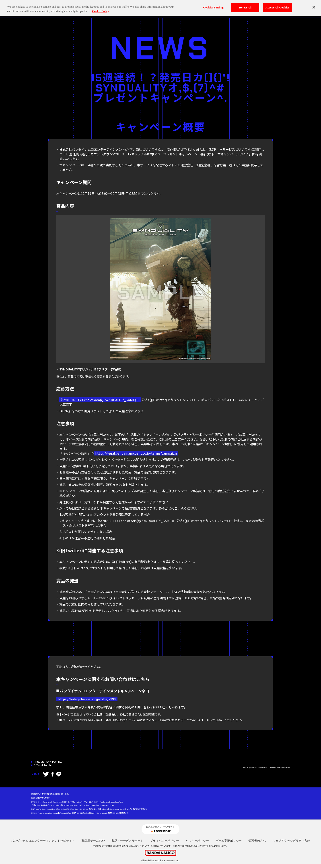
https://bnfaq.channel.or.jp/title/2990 (87, 699)
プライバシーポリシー (164, 840)
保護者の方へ (257, 840)
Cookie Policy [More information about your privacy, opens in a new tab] (100, 7)
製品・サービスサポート (127, 840)
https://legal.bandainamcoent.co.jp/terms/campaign (136, 453)
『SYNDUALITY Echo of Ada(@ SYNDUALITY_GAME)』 (100, 399)
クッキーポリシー (197, 840)
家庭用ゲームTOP (93, 840)
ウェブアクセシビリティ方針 (291, 840)
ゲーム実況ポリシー (229, 840)
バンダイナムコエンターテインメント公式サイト (43, 840)
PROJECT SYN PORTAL (46, 762)
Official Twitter (42, 765)
